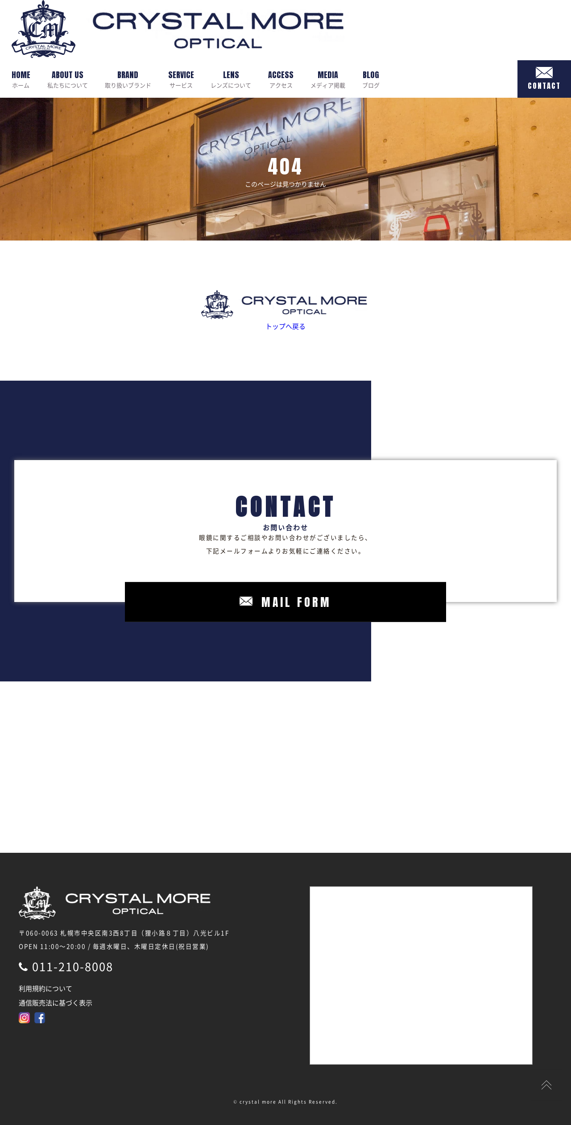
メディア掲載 (327, 79)
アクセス (281, 79)
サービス (181, 79)
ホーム (21, 79)
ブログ (371, 79)
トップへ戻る (285, 310)
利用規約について (45, 988)
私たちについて (67, 79)
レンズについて (231, 79)
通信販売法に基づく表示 (55, 1003)
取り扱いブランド (128, 79)
